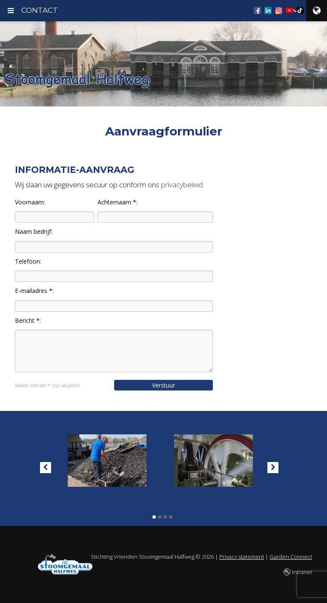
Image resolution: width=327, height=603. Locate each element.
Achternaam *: (118, 202)
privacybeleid (182, 185)
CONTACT (39, 10)
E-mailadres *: (34, 291)
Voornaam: (30, 202)
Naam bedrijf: (33, 231)
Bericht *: (28, 320)
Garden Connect (291, 556)
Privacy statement (241, 556)
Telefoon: (28, 261)
